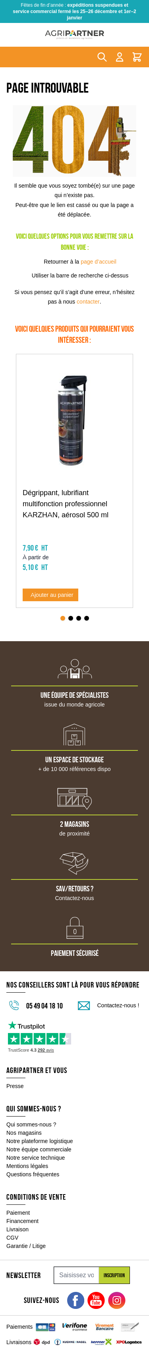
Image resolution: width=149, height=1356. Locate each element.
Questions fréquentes (32, 1164)
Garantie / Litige (26, 1236)
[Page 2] (70, 608)
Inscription (114, 1266)
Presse (15, 1076)
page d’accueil (98, 261)
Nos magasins (24, 1123)
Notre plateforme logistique (39, 1131)
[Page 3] (78, 608)
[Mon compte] (119, 57)
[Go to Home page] (74, 35)
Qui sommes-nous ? (31, 1115)
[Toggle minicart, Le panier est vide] (137, 57)
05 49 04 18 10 (44, 996)
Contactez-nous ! (118, 995)
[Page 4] (86, 608)
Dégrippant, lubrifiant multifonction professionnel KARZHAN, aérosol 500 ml (65, 503)
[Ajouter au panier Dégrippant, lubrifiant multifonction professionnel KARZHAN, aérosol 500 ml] (50, 585)
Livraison (17, 1219)
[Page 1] (62, 608)
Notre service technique (35, 1148)
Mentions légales (27, 1156)
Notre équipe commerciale (39, 1139)
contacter (88, 301)
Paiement (18, 1203)
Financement (22, 1211)
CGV (12, 1228)
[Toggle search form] (102, 57)
